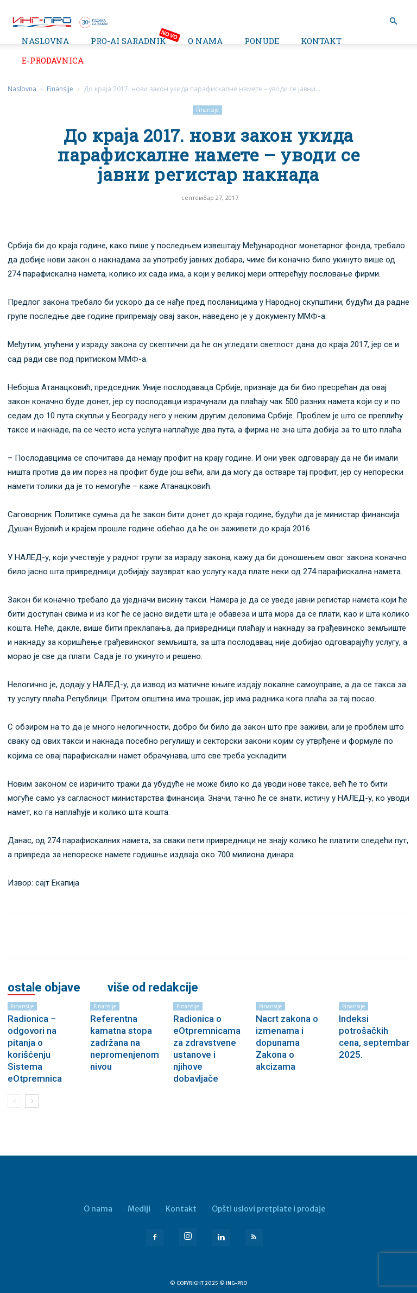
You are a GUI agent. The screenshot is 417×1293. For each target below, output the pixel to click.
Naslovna (45, 40)
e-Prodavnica (53, 60)
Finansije (60, 88)
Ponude (261, 40)
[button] (393, 21)
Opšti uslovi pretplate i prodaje (268, 1209)
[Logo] (60, 21)
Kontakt (321, 40)
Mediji (139, 1209)
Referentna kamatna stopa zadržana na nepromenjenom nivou (124, 1042)
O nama (205, 40)
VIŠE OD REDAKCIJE (153, 987)
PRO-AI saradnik (128, 40)
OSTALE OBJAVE (44, 987)
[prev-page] (14, 1101)
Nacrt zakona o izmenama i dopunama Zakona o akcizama (287, 1042)
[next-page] (32, 1101)
